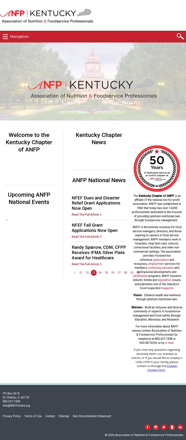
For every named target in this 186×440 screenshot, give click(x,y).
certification (140, 276)
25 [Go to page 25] (106, 272)
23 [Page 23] (93, 272)
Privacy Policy (12, 416)
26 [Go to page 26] (112, 272)
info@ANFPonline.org (16, 405)
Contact (50, 416)
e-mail (169, 342)
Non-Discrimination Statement (92, 416)
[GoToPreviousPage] (6, 220)
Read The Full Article (85, 214)
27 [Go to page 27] (119, 272)
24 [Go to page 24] (100, 272)
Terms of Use (33, 416)
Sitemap (64, 416)
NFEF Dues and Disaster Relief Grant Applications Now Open (96, 203)
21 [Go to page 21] (81, 272)
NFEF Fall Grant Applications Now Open (95, 228)
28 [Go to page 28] (125, 272)
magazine (167, 288)
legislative (164, 280)
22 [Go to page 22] (87, 272)
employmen (155, 263)
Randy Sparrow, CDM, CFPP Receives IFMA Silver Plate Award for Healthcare (99, 252)
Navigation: (19, 36)
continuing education (161, 267)
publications (161, 259)
